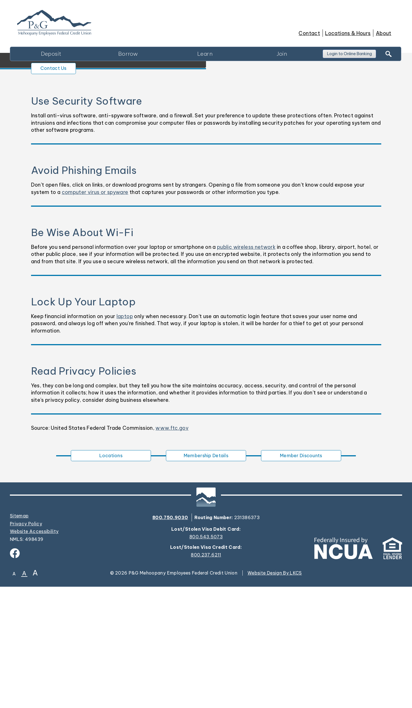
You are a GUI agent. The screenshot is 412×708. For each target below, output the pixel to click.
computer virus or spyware (95, 311)
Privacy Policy (26, 644)
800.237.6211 (206, 676)
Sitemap (19, 637)
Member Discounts (301, 575)
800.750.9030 (170, 638)
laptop (125, 435)
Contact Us (59, 185)
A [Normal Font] (24, 694)
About (383, 33)
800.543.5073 (206, 658)
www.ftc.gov (172, 546)
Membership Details (206, 575)
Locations (111, 575)
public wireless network (246, 365)
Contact (309, 33)
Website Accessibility (34, 652)
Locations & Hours (348, 33)
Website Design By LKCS (274, 694)
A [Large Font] (35, 694)
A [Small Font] (14, 695)
